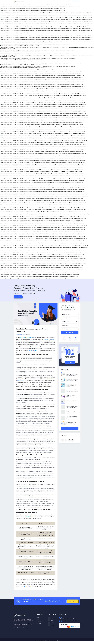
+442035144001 (73, 619)
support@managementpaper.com (69, 617)
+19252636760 (65, 619)
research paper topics (25, 486)
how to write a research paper (27, 337)
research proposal (20, 380)
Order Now (76, 1)
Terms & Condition (17, 626)
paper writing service (28, 586)
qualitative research (29, 516)
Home (38, 616)
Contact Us (39, 622)
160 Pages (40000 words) (69, 328)
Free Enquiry (56, 1)
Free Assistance (70, 332)
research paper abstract (48, 378)
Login (63, 1)
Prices (38, 618)
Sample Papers (40, 620)
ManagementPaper (33, 350)
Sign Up (68, 1)
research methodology (50, 339)
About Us (38, 624)
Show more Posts (70, 428)
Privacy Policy (25, 626)
